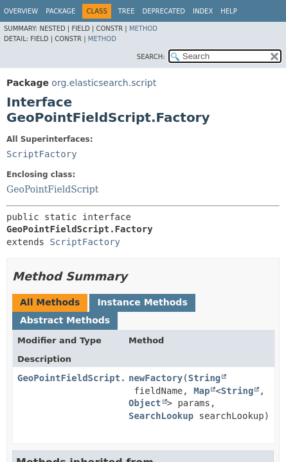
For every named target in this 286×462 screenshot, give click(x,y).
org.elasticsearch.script (103, 83)
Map (201, 391)
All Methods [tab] (50, 302)
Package (60, 11)
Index (203, 11)
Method (143, 28)
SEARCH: (151, 56)
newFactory (156, 378)
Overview (21, 11)
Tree (126, 11)
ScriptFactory (41, 154)
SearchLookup (161, 416)
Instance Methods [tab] (142, 302)
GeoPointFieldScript (52, 189)
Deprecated (163, 11)
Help (228, 11)
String (204, 378)
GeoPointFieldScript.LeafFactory (101, 378)
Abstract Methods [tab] (65, 320)
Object (145, 403)
